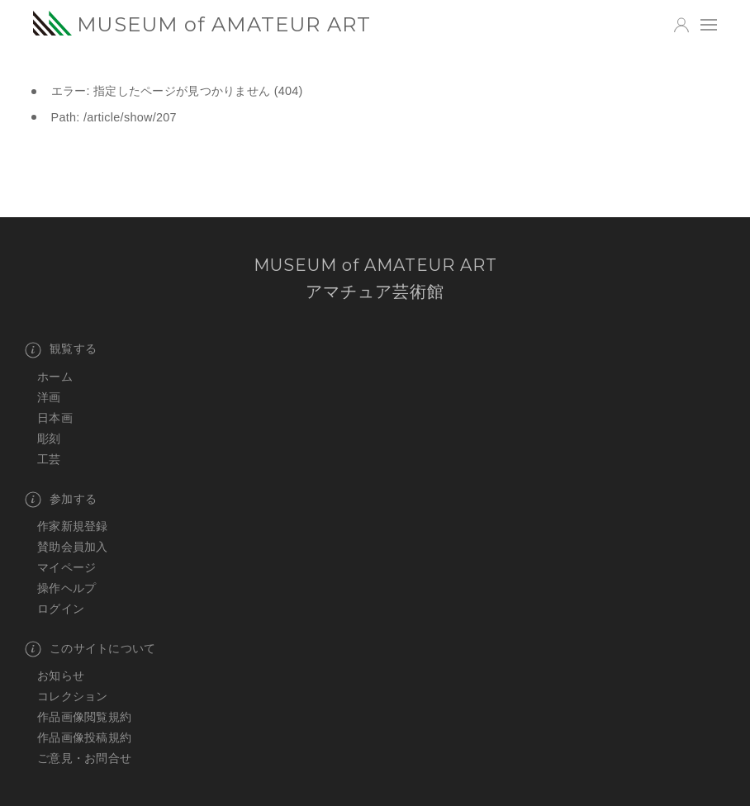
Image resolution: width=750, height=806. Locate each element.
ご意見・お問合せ (84, 758)
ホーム (55, 376)
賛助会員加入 (72, 546)
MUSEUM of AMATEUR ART (202, 24)
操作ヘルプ (66, 588)
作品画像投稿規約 (84, 737)
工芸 (49, 459)
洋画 (49, 397)
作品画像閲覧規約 (84, 716)
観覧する (61, 350)
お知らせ (60, 675)
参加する (61, 499)
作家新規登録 (72, 526)
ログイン (60, 608)
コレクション (72, 696)
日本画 (55, 417)
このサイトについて (90, 649)
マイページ (66, 567)
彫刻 (49, 438)
